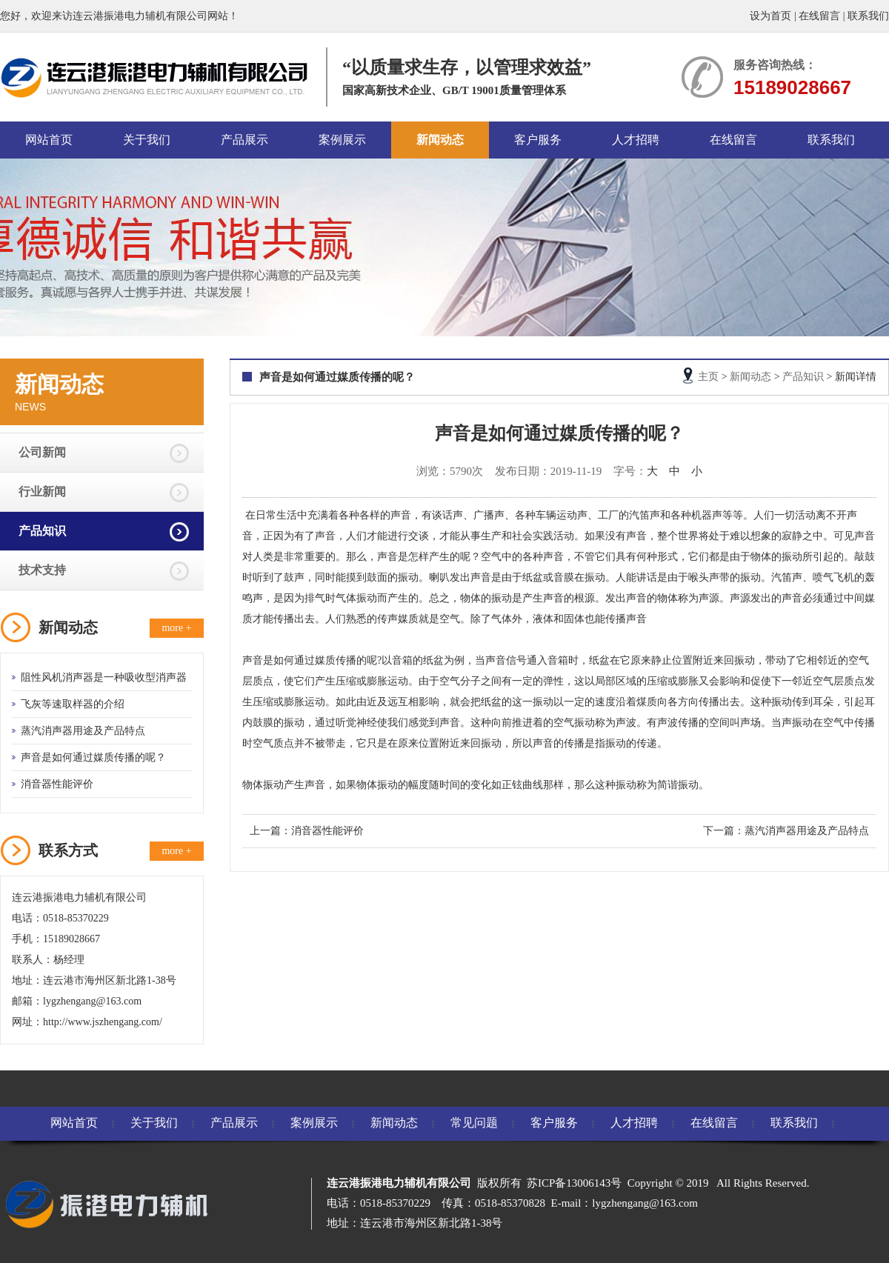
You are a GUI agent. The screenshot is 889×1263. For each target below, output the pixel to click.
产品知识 (42, 530)
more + (176, 627)
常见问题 (474, 1122)
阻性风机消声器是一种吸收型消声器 (104, 677)
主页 (708, 376)
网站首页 (49, 139)
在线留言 (819, 15)
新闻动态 (440, 139)
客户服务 (538, 139)
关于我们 (146, 139)
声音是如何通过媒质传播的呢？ (93, 757)
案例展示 (342, 139)
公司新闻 (42, 452)
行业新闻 (42, 491)
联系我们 (868, 15)
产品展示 (244, 139)
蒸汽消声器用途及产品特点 (83, 730)
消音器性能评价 (57, 784)
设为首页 (770, 15)
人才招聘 (635, 139)
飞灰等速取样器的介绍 (72, 704)
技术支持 (42, 570)
